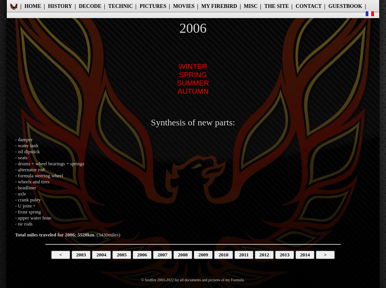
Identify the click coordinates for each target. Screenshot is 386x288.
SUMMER (193, 83)
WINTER (193, 66)
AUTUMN (193, 91)
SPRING (193, 75)
